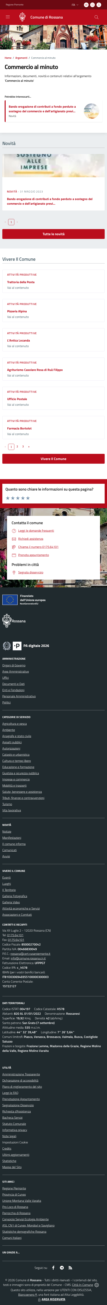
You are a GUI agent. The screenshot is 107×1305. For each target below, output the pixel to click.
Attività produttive (22, 275)
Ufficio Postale (17, 399)
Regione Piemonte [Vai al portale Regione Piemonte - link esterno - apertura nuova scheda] (14, 4)
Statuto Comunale (14, 1123)
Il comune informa (14, 844)
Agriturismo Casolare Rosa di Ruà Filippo (35, 369)
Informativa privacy (14, 1130)
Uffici (5, 677)
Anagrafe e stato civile (16, 736)
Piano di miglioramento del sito (22, 1086)
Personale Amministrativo (19, 696)
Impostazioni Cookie (15, 1142)
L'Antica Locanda (18, 340)
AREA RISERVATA (51, 1299)
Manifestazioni (11, 837)
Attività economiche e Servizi (21, 908)
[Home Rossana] (39, 17)
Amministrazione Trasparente (21, 1074)
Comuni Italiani (12, 1237)
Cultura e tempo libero (16, 760)
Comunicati (9, 850)
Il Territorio (9, 890)
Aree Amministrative (15, 671)
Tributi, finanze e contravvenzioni (23, 798)
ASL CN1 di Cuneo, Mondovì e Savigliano (28, 1225)
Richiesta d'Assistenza (16, 1111)
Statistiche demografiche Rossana (24, 1231)
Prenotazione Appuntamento (21, 1099)
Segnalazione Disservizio (18, 1105)
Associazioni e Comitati (17, 914)
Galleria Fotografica (14, 896)
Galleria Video (11, 902)
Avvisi (6, 856)
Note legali (9, 1136)
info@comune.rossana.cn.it (28, 958)
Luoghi (6, 883)
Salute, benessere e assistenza (22, 791)
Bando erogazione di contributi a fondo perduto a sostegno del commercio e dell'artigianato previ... (42, 108)
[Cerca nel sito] (96, 17)
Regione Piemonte (14, 1188)
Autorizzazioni (11, 748)
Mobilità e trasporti (14, 785)
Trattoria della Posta (21, 282)
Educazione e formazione (18, 767)
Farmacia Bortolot (19, 428)
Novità (12, 191)
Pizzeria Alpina (17, 311)
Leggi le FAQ (10, 1092)
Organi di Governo (13, 665)
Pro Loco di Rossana (15, 1206)
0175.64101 (15, 935)
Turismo (7, 804)
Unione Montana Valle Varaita (21, 1200)
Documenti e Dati (13, 683)
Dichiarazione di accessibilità (20, 1080)
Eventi (6, 877)
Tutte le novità (54, 234)
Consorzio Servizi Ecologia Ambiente (25, 1219)
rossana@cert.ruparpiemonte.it (30, 953)
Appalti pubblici (12, 742)
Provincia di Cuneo (14, 1194)
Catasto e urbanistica (15, 754)
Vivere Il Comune (53, 458)
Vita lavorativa (11, 810)
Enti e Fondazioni (13, 690)
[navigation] (7, 16)
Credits (6, 1148)
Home (8, 58)
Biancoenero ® (27, 1294)
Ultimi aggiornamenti (15, 1154)
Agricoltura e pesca (14, 723)
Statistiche (9, 1160)
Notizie (6, 831)
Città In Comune (82, 1284)
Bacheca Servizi (12, 1117)
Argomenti (21, 58)
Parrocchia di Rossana (16, 1213)
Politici (6, 702)
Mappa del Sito (12, 1167)
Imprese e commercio (16, 779)
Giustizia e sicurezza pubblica (20, 773)
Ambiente (8, 729)
